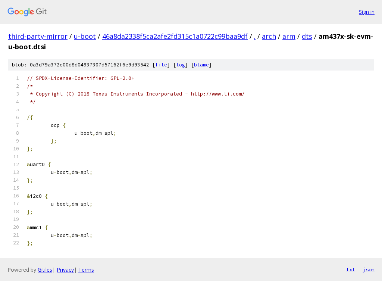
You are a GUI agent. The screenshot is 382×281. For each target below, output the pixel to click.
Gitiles (45, 269)
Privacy (65, 269)
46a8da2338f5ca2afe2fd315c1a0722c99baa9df (175, 36)
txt (350, 269)
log (180, 65)
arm (288, 36)
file (161, 65)
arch (269, 36)
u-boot (85, 36)
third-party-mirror (38, 36)
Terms (86, 269)
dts (307, 36)
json (369, 269)
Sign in (367, 11)
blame (201, 65)
